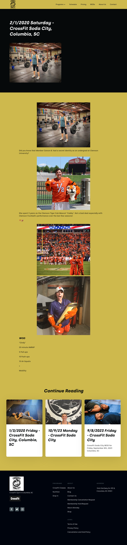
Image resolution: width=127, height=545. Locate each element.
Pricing (83, 4)
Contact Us (71, 496)
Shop (69, 512)
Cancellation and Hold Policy (78, 532)
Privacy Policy (72, 528)
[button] (60, 4)
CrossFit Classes (59, 488)
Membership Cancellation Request (81, 500)
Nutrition (56, 492)
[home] (12, 4)
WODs (92, 4)
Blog (69, 492)
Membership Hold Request (77, 504)
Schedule (73, 4)
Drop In (55, 496)
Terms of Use (72, 524)
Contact (113, 4)
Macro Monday (73, 508)
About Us (102, 4)
